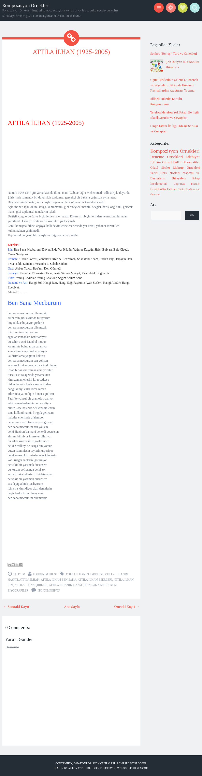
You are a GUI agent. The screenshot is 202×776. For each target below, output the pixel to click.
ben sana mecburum (101, 585)
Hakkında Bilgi (45, 574)
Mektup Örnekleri (186, 167)
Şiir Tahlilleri (169, 189)
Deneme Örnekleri (166, 156)
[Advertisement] (71, 87)
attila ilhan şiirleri (31, 585)
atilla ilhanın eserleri (84, 574)
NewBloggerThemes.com (130, 768)
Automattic (76, 768)
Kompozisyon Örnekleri (26, 5)
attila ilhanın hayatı (66, 585)
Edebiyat (193, 156)
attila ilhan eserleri (95, 579)
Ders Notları (170, 173)
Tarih (153, 173)
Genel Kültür (172, 162)
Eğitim (155, 162)
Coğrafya (179, 183)
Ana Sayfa (72, 606)
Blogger (140, 763)
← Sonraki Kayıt (16, 606)
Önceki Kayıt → (126, 606)
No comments (49, 590)
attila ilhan (29, 579)
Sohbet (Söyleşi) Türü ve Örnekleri (173, 53)
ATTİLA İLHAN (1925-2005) (71, 52)
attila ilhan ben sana (58, 579)
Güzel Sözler (160, 167)
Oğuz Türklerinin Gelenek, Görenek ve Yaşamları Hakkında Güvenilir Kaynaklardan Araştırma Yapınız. (174, 85)
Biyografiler (18, 590)
